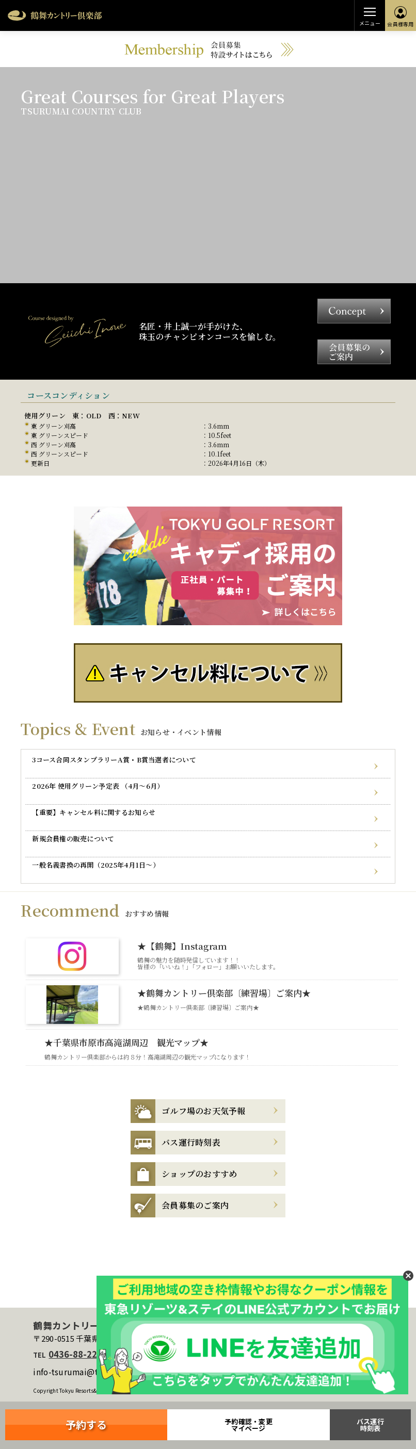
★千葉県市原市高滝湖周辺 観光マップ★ (126, 1042)
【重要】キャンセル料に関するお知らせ (93, 812)
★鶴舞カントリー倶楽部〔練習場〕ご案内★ (223, 992)
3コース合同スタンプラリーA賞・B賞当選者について (114, 759)
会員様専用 (400, 17)
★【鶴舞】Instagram (182, 945)
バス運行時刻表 (370, 1425)
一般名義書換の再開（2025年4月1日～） (95, 865)
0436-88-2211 (78, 1354)
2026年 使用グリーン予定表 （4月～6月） (98, 786)
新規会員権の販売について (73, 838)
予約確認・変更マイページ (249, 1425)
